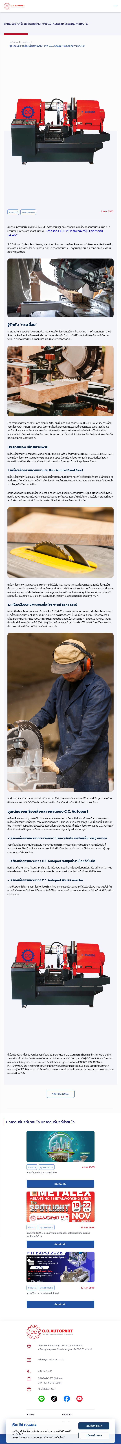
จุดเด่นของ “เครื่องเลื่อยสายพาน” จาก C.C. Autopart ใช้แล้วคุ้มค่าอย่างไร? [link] (47, 46)
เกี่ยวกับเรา (67, 1415)
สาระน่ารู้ (13, 212)
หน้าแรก (13, 42)
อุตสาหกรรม (28, 212)
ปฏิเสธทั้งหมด (94, 1435)
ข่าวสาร (32, 1167)
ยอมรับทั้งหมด (94, 1426)
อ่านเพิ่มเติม (60, 1184)
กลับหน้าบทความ (60, 1094)
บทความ (26, 42)
